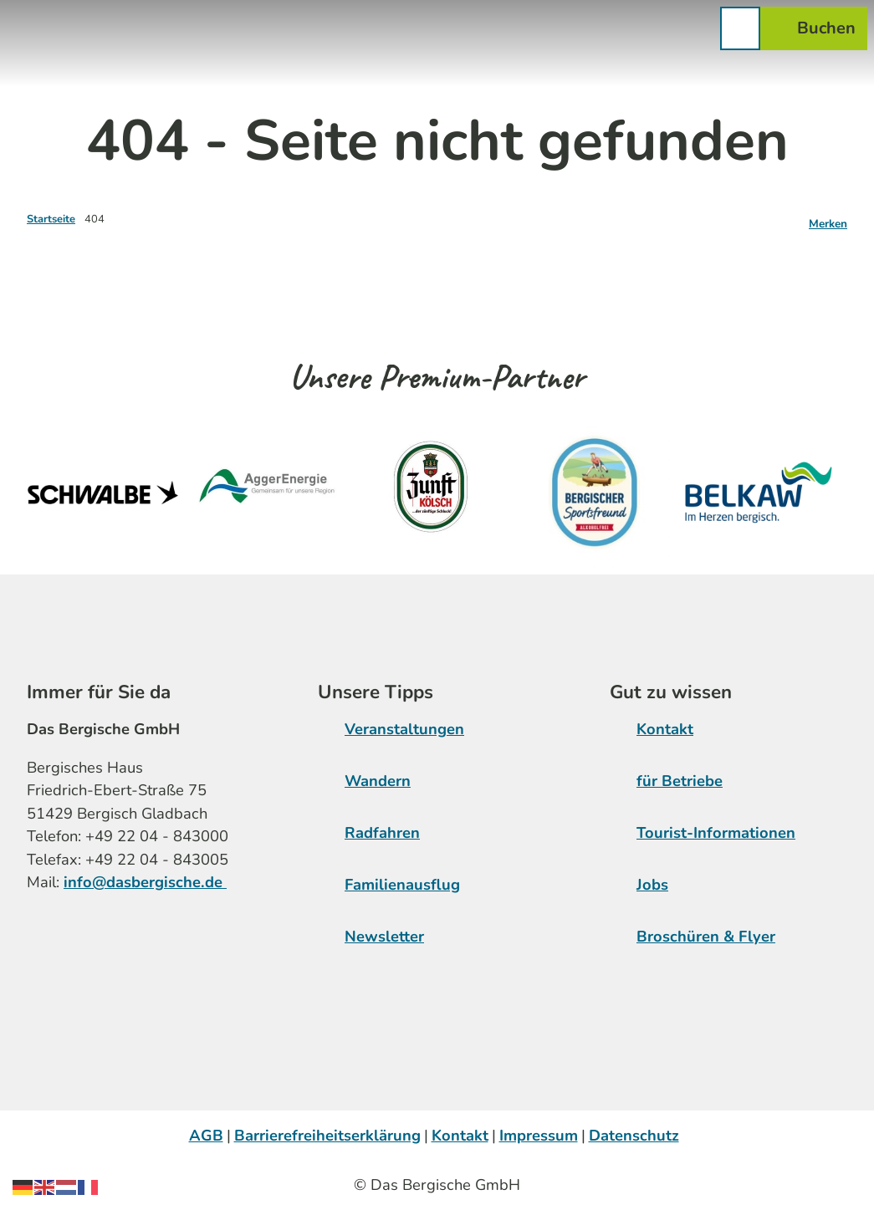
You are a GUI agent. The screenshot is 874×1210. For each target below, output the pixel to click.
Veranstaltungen (404, 728)
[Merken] (828, 219)
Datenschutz (634, 1135)
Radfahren (382, 832)
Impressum (538, 1135)
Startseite (51, 219)
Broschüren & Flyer (705, 936)
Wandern (378, 780)
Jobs (652, 884)
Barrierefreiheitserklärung (327, 1135)
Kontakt (664, 728)
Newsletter (384, 936)
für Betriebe (679, 780)
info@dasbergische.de (145, 882)
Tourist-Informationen (715, 832)
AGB (206, 1135)
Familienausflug (402, 884)
